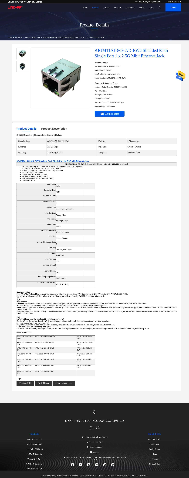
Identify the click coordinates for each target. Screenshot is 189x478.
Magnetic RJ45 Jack (32, 37)
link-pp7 (94, 452)
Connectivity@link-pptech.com (148, 2)
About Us (116, 7)
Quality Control (154, 449)
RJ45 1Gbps (43, 383)
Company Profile (154, 439)
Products (94, 7)
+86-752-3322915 (173, 2)
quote (173, 7)
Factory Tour (154, 444)
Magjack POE (25, 383)
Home (84, 7)
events (141, 7)
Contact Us (129, 7)
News (154, 454)
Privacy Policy (154, 464)
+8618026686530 (94, 447)
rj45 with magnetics (63, 383)
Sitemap (155, 459)
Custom (106, 7)
